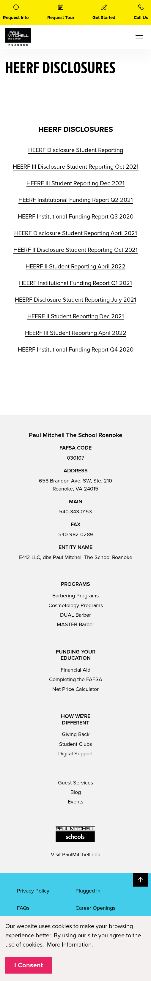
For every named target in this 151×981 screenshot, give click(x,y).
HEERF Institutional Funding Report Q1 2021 (75, 283)
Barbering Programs (75, 595)
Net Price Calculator (75, 689)
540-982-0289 (75, 534)
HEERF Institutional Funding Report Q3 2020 (75, 216)
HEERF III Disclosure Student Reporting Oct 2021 (76, 166)
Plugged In (88, 890)
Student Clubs (75, 744)
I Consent (28, 965)
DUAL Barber (75, 615)
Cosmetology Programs (75, 605)
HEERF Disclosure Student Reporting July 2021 (75, 299)
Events (75, 801)
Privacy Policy (33, 890)
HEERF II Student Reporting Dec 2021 (75, 316)
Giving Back (75, 734)
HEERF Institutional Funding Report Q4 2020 (75, 349)
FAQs (23, 908)
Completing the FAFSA (75, 679)
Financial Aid (75, 670)
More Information (69, 944)
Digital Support (75, 753)
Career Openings (95, 908)
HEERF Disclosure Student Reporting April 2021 (75, 233)
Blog (75, 792)
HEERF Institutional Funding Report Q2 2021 (75, 200)
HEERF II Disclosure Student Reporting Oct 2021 (75, 250)
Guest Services (75, 782)
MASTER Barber (75, 624)
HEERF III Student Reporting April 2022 (75, 333)
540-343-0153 (75, 511)
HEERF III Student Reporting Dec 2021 (75, 183)
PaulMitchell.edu (81, 854)
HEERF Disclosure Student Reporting (75, 150)
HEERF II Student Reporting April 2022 (75, 266)
